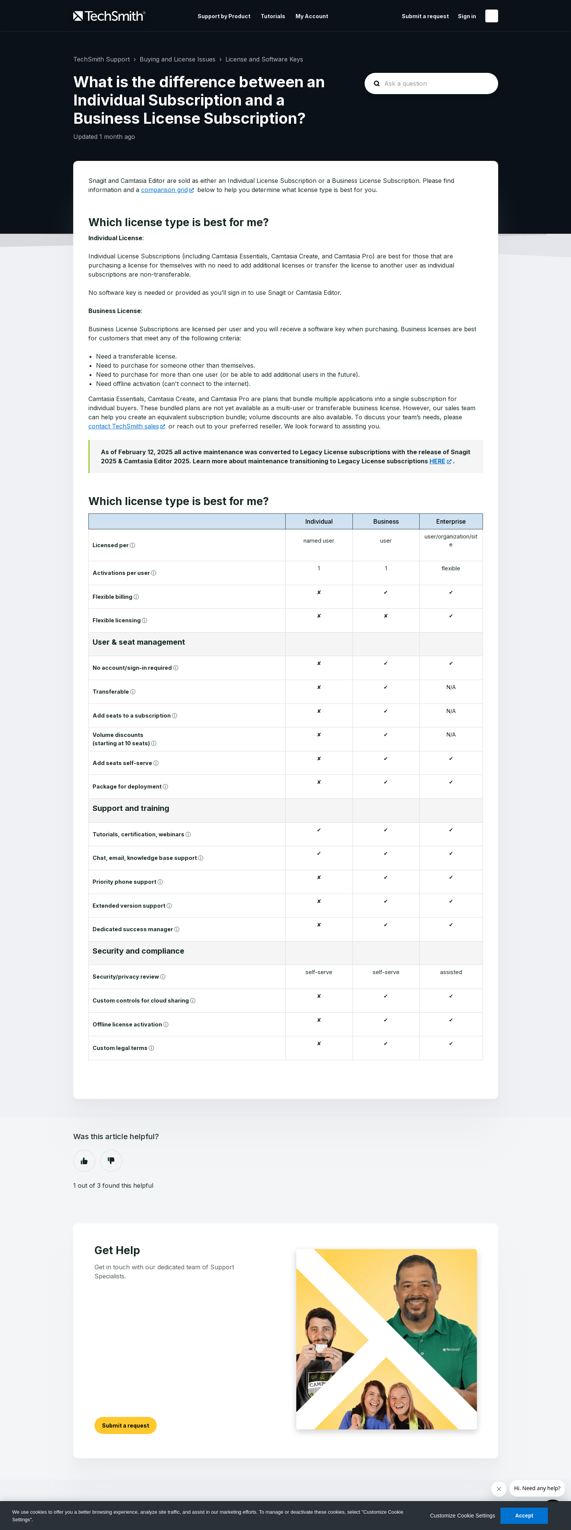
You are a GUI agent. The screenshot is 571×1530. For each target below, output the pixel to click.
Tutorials (273, 16)
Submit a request (425, 16)
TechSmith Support (101, 59)
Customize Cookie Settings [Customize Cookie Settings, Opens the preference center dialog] (462, 1516)
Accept (524, 1516)
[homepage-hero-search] (431, 83)
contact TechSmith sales (123, 426)
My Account (312, 16)
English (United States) (491, 15)
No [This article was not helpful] (111, 1161)
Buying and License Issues (178, 59)
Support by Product (224, 16)
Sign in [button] (467, 16)
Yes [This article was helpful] (84, 1161)
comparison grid (164, 190)
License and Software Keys (264, 59)
